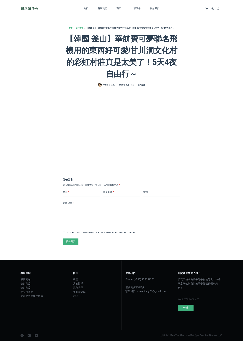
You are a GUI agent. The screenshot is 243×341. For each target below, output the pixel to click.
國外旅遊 (141, 85)
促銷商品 (26, 287)
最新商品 (26, 279)
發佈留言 (70, 241)
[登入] (213, 9)
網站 (145, 192)
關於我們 (102, 8)
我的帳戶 (78, 283)
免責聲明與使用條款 (32, 295)
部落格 (137, 8)
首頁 (86, 8)
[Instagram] (29, 335)
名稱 (66, 192)
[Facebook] (22, 335)
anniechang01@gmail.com (151, 291)
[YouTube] (36, 335)
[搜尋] (218, 9)
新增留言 (68, 203)
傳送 (185, 307)
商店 (120, 8)
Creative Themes (208, 335)
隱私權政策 (27, 291)
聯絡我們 (154, 8)
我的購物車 (79, 291)
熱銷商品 (26, 283)
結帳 (75, 295)
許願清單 (78, 287)
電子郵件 (108, 192)
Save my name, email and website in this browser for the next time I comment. (102, 232)
